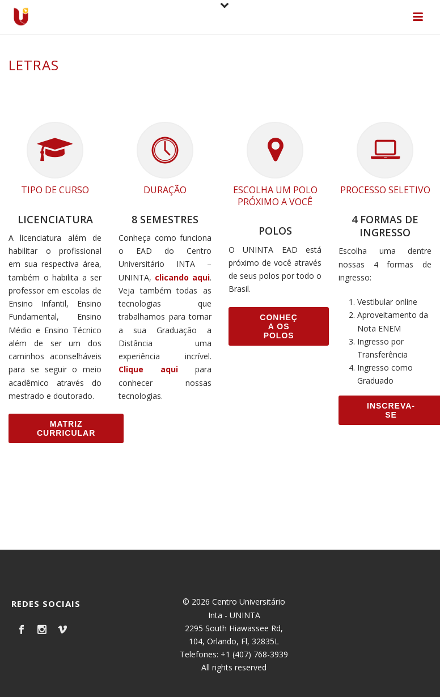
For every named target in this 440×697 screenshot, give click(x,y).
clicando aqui (182, 277)
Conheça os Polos (279, 326)
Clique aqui (148, 369)
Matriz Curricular (66, 428)
